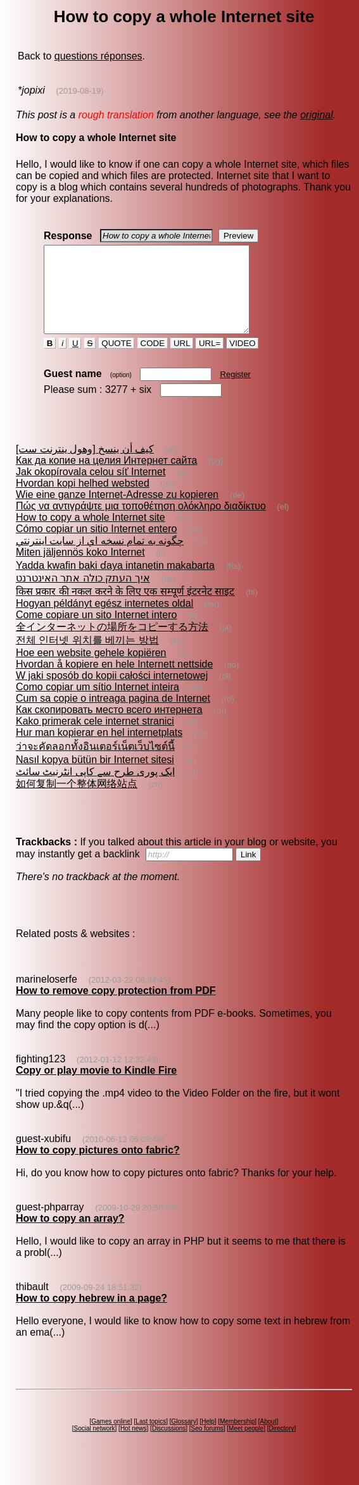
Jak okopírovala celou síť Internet (90, 488)
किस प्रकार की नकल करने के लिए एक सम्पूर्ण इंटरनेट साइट (125, 608)
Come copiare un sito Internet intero (96, 631)
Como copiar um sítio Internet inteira (97, 704)
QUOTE (116, 360)
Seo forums (207, 1445)
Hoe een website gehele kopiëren (91, 669)
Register (235, 391)
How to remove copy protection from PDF (116, 1007)
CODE (152, 360)
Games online (110, 1438)
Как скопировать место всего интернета (109, 726)
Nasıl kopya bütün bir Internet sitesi (95, 776)
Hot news (133, 1445)
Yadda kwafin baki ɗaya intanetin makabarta (115, 582)
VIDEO (242, 360)
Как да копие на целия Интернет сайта (106, 477)
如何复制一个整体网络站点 (76, 800)
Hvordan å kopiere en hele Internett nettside (114, 681)
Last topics (150, 1438)
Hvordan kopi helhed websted (82, 500)
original (316, 114)
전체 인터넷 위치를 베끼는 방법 (87, 657)
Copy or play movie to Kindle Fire (96, 1087)
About (268, 1438)
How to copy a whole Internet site (90, 534)
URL (181, 360)
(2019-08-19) (79, 91)
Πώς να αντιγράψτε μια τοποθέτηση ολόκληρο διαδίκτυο (141, 523)
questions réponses (98, 56)
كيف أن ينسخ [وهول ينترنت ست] (85, 466)
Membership (237, 1438)
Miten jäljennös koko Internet (80, 569)
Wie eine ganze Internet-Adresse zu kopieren (117, 511)
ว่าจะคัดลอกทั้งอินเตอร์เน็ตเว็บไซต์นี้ (95, 763)
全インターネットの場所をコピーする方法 (112, 643)
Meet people (246, 1445)
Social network (94, 1445)
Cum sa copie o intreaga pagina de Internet (113, 715)
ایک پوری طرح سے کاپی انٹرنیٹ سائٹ (95, 788)
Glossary (183, 1438)
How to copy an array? (70, 1235)
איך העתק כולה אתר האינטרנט (83, 595)
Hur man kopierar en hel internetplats (99, 749)
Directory (281, 1445)
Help (208, 1438)
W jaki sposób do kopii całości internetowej (112, 692)
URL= (209, 360)
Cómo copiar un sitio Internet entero (96, 545)
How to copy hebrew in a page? (91, 1315)
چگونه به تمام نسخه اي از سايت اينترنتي (100, 557)
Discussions (169, 1445)
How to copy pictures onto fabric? (98, 1167)
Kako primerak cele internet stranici (95, 738)
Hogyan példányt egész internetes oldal (104, 620)
